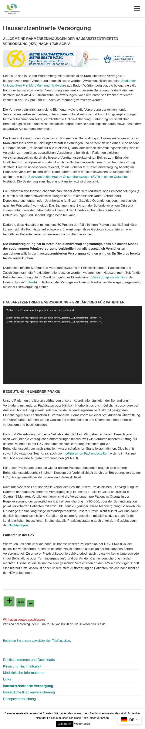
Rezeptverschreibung (19, 699)
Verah (31, 282)
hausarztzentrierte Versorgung (28, 686)
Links (7, 679)
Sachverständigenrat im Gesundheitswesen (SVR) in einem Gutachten (78, 177)
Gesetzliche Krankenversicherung (29, 692)
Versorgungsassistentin (108, 277)
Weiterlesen (82, 723)
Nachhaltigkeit (18, 525)
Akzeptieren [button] (64, 723)
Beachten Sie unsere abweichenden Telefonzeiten (36, 640)
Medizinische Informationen (24, 673)
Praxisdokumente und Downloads (29, 660)
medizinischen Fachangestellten (85, 453)
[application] (72, 345)
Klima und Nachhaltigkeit (22, 666)
